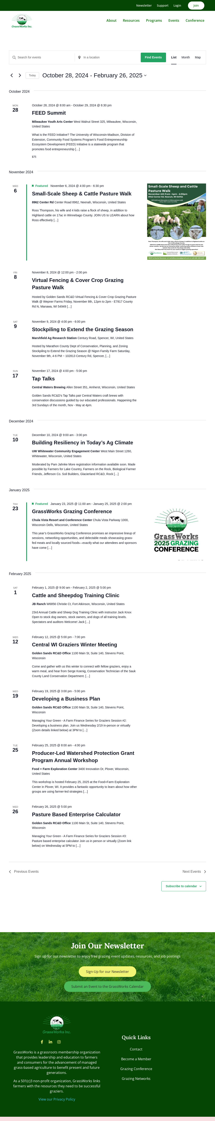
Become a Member (136, 1059)
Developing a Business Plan (66, 699)
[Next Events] (19, 75)
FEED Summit (49, 113)
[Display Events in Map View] (198, 57)
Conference (195, 20)
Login (177, 5)
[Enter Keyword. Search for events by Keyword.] (42, 57)
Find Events (153, 57)
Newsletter (144, 5)
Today (32, 75)
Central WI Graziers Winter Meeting (74, 644)
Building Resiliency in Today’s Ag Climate (82, 442)
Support (162, 5)
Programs (154, 20)
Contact (136, 1049)
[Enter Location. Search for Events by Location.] (107, 57)
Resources (131, 20)
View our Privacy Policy (57, 1099)
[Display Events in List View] (173, 57)
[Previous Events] (11, 75)
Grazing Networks (136, 1078)
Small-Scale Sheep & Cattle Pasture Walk (81, 193)
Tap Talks (43, 378)
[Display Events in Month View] (186, 57)
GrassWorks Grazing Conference (72, 511)
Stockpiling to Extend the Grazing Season (82, 329)
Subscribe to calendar (181, 886)
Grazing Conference (136, 1068)
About (111, 20)
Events (173, 20)
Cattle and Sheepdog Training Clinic (75, 595)
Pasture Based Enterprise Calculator (76, 814)
